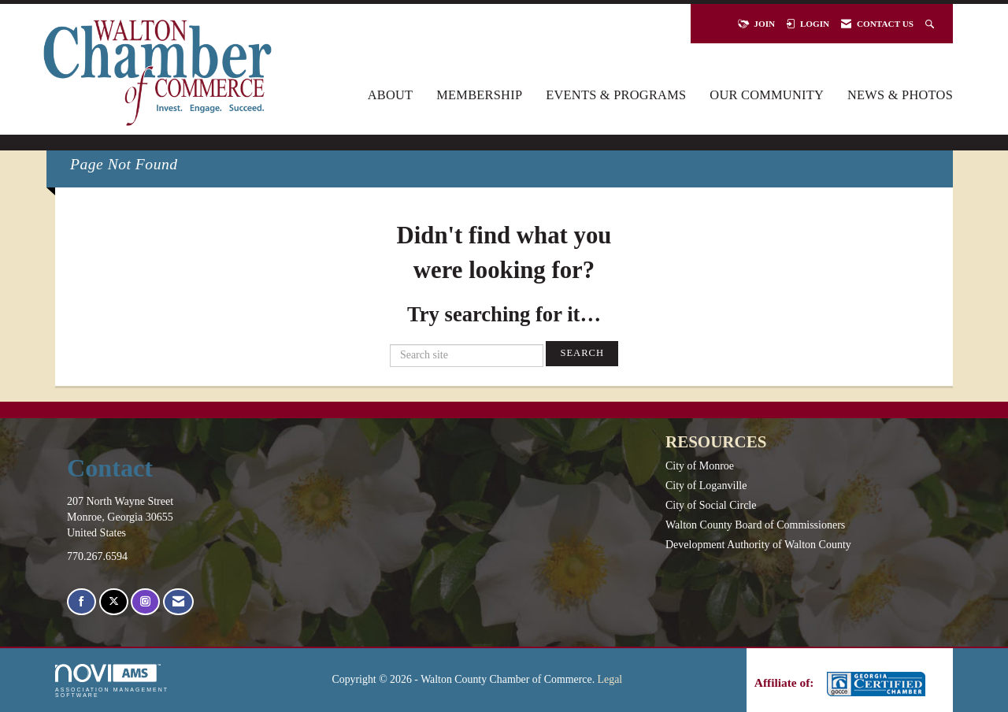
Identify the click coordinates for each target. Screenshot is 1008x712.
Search (582, 352)
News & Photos (900, 94)
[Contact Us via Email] (178, 602)
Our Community (767, 94)
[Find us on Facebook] (81, 602)
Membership (479, 94)
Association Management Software (112, 681)
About (390, 94)
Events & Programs (616, 94)
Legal (610, 679)
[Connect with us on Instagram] (145, 602)
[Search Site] (931, 23)
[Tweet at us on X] (113, 602)
